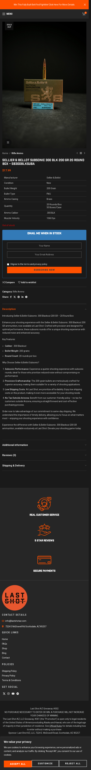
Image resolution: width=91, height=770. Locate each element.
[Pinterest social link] (19, 297)
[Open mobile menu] (7, 14)
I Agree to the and (27, 264)
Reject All (45, 764)
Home (5, 153)
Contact (6, 657)
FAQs (4, 644)
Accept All (73, 764)
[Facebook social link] (11, 297)
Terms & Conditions (11, 680)
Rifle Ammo (17, 153)
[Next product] (84, 153)
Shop (4, 648)
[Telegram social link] (26, 297)
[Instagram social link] (8, 693)
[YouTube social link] (13, 693)
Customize (17, 764)
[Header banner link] (44, 4)
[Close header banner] (85, 4)
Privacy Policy (8, 675)
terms (27, 264)
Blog (4, 653)
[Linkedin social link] (22, 297)
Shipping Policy (9, 671)
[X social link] (15, 297)
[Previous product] (77, 153)
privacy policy (40, 264)
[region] (45, 754)
